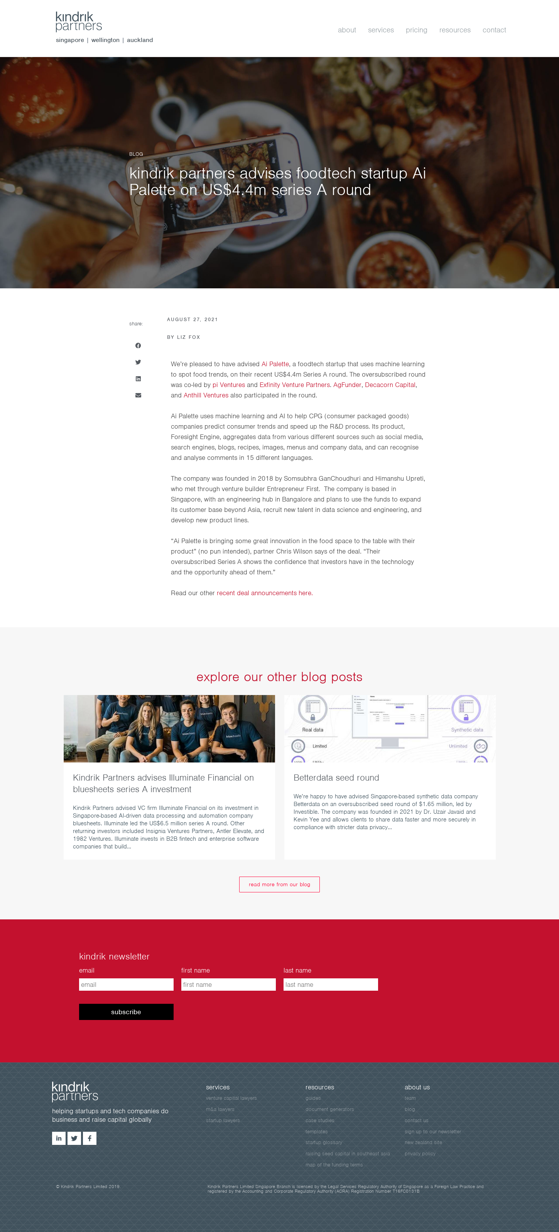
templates (317, 1131)
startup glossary (324, 1142)
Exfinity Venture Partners (295, 384)
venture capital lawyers (231, 1098)
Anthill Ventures (206, 395)
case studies (320, 1120)
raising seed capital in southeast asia (348, 1153)
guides (313, 1098)
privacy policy (420, 1153)
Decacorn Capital (390, 384)
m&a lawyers (220, 1109)
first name (195, 970)
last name (297, 970)
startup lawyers (223, 1120)
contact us (417, 1120)
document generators (330, 1109)
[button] (138, 345)
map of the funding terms (334, 1164)
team (410, 1098)
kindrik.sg (87, 22)
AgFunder (347, 384)
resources (455, 30)
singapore (70, 40)
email (87, 970)
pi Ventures (229, 384)
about (347, 30)
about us (417, 1087)
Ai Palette (275, 364)
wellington (105, 40)
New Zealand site (423, 1142)
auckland (140, 40)
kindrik (83, 1092)
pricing (416, 30)
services (381, 30)
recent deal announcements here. (265, 593)
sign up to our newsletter (433, 1131)
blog (410, 1109)
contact (494, 30)
